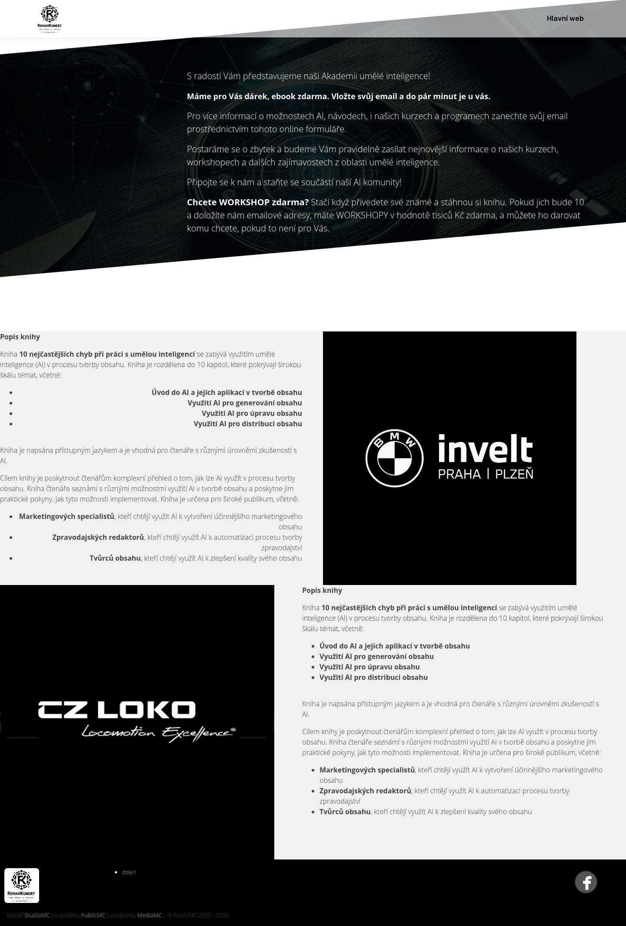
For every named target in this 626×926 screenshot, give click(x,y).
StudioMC (37, 915)
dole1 (129, 872)
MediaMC (149, 915)
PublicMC (93, 915)
